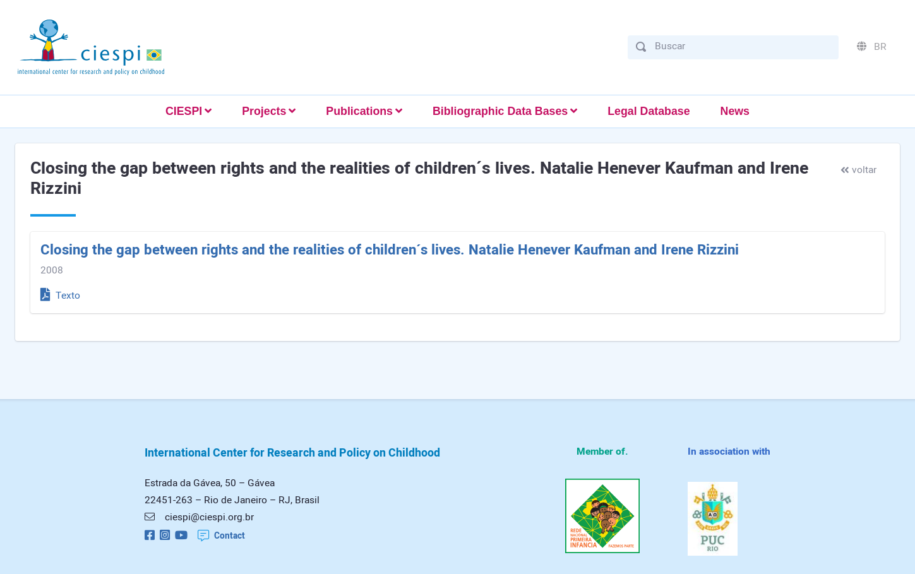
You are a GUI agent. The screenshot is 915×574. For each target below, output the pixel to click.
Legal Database (648, 111)
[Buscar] (742, 46)
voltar (858, 170)
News (735, 111)
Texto (60, 296)
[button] (188, 111)
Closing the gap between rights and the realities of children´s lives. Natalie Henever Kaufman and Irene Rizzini (389, 250)
